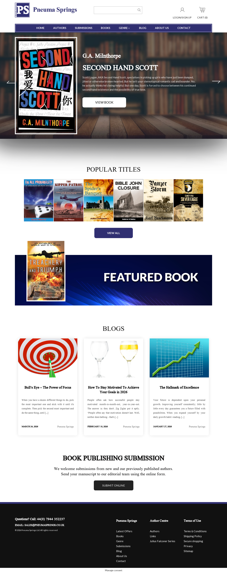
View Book (104, 102)
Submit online (113, 485)
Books (105, 27)
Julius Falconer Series (162, 541)
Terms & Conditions (195, 531)
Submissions (83, 27)
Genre (124, 27)
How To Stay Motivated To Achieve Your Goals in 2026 (113, 390)
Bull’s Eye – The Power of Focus (47, 387)
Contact (184, 27)
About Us (162, 27)
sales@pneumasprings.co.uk (44, 525)
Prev (11, 82)
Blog (142, 27)
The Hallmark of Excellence (179, 387)
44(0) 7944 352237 (51, 519)
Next (216, 82)
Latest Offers (124, 531)
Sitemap (188, 551)
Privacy (188, 546)
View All (113, 233)
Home (40, 27)
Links (153, 536)
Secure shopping (193, 541)
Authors (59, 27)
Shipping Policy (193, 536)
